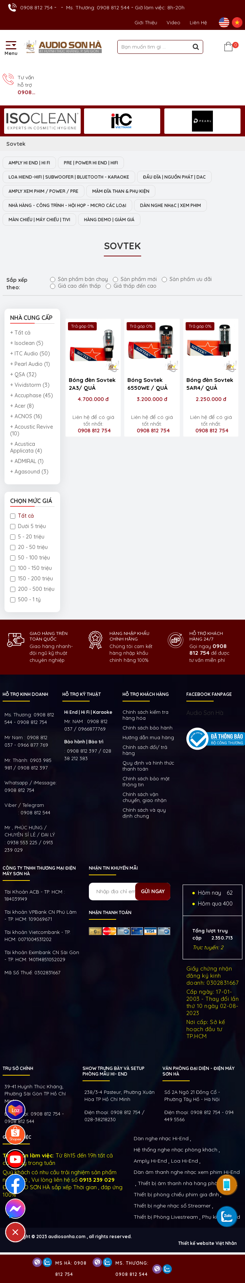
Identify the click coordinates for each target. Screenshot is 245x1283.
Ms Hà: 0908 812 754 (71, 1268)
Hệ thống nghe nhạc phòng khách (175, 1149)
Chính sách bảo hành (147, 728)
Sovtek (15, 143)
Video (173, 22)
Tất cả (22, 515)
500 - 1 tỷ (25, 599)
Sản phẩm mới (135, 279)
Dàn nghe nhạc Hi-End (161, 1138)
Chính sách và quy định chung (144, 813)
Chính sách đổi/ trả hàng (144, 750)
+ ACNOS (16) (26, 416)
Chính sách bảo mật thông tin (146, 781)
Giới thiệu (145, 22)
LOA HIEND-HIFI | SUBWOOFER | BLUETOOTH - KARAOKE (69, 177)
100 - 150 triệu (31, 568)
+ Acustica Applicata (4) (26, 447)
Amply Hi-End (150, 1160)
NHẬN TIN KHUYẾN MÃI (113, 868)
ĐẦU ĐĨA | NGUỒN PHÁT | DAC (174, 177)
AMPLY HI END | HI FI (29, 163)
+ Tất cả (20, 332)
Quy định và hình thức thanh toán (148, 766)
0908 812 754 (36, 7)
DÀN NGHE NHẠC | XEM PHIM (170, 205)
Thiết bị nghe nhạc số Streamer (172, 1205)
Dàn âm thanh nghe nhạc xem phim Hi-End (187, 1172)
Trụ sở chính (18, 1068)
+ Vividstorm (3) (30, 385)
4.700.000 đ (93, 399)
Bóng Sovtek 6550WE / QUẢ (147, 383)
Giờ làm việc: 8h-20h (159, 7)
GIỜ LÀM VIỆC (17, 1137)
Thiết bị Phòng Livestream (166, 1216)
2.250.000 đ (211, 399)
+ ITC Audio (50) (30, 353)
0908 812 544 (35, 812)
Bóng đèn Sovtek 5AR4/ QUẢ (209, 383)
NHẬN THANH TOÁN (110, 912)
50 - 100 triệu (30, 557)
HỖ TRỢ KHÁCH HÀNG (145, 694)
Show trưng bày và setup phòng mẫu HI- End (114, 1071)
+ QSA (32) (23, 374)
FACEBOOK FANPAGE (209, 694)
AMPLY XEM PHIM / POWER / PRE (43, 191)
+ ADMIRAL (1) (27, 461)
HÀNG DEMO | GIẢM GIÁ (109, 219)
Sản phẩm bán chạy (79, 279)
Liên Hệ (198, 22)
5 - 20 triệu (27, 536)
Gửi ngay (153, 891)
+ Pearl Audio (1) (30, 364)
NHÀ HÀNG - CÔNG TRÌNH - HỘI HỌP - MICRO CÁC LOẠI (67, 205)
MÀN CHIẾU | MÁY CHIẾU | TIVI (39, 219)
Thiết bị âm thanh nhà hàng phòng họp (186, 1183)
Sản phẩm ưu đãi (187, 279)
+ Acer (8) (22, 406)
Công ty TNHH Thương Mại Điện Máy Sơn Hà (39, 870)
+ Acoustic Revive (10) (31, 430)
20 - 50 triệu (29, 547)
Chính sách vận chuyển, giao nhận (144, 797)
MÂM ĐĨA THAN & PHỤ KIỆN (120, 191)
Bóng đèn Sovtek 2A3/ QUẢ (92, 383)
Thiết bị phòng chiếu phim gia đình (176, 1194)
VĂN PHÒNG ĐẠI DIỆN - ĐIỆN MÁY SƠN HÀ (198, 1071)
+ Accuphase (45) (31, 395)
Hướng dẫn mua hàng (148, 737)
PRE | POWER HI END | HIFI (91, 163)
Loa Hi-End (184, 1160)
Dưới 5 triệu (28, 526)
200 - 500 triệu (32, 589)
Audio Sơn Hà (204, 712)
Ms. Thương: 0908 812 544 (98, 7)
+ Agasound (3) (29, 471)
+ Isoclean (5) (26, 343)
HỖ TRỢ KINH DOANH (25, 694)
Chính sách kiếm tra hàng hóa (145, 715)
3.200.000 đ (152, 399)
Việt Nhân (226, 1243)
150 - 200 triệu (31, 578)
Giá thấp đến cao (131, 286)
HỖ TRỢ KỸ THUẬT (81, 694)
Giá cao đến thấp (75, 286)
